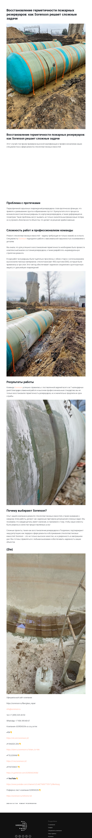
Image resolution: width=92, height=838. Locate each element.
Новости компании (53, 804)
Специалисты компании (55, 774)
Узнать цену (51, 812)
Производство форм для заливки (24, 809)
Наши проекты (52, 777)
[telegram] (26, 780)
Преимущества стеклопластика (57, 807)
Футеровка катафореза (21, 821)
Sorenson (45, 229)
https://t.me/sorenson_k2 (23, 704)
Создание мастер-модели (22, 804)
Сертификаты (52, 789)
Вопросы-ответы (52, 809)
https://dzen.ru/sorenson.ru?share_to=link (29, 692)
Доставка (50, 786)
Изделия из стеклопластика (23, 812)
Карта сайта (51, 815)
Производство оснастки (22, 807)
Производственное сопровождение (25, 815)
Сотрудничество (52, 783)
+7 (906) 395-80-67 (53, 821)
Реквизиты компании (21, 824)
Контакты (50, 780)
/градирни (31, 821)
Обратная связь (52, 801)
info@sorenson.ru (20, 652)
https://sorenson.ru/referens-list (25, 738)
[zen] (23, 780)
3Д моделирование (20, 801)
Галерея (50, 771)
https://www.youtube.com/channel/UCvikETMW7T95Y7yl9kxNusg (39, 727)
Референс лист (52, 792)
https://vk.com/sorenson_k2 (24, 680)
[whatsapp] (30, 780)
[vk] (19, 780)
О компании (51, 768)
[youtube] (16, 780)
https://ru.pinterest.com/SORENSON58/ (29, 715)
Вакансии (51, 818)
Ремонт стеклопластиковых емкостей (25, 818)
